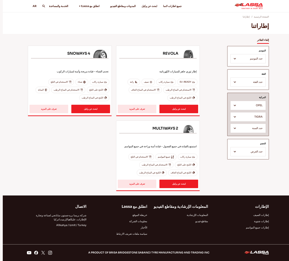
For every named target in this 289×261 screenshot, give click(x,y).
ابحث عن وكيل (146, 6)
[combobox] (245, 58)
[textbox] (245, 59)
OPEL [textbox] (256, 105)
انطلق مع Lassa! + (85, 6)
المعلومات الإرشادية (194, 215)
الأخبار (141, 227)
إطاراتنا (243, 16)
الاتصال (78, 206)
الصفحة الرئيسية (258, 16)
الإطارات (259, 206)
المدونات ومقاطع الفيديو (118, 6)
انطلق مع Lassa (131, 206)
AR (30, 6)
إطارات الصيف (258, 215)
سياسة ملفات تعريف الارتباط (129, 233)
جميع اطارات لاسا (169, 6)
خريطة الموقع (137, 215)
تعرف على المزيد (134, 108)
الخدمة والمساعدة (55, 6)
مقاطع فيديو (199, 221)
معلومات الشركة (135, 221)
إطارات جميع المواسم (254, 227)
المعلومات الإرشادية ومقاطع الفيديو (178, 206)
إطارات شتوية (258, 221)
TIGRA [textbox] (256, 116)
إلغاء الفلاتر (260, 40)
